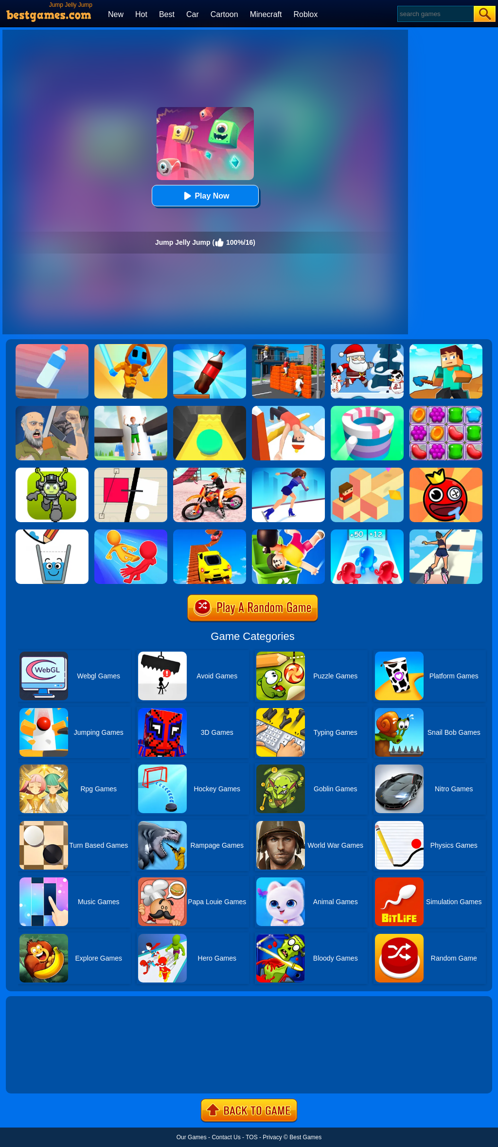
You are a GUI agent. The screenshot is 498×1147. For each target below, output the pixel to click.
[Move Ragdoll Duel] (130, 532)
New (116, 14)
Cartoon (224, 14)
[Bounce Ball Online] (445, 471)
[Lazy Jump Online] (288, 532)
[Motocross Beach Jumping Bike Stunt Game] (209, 471)
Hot (141, 14)
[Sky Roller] (445, 532)
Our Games (192, 1137)
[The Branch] (367, 471)
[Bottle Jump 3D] (209, 347)
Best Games (305, 1137)
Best (167, 14)
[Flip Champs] (288, 409)
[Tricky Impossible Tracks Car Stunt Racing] (209, 532)
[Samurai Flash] (130, 347)
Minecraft (266, 14)
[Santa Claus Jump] (367, 347)
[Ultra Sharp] (130, 471)
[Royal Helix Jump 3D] (130, 409)
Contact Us (226, 1137)
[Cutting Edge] (288, 471)
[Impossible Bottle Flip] (52, 347)
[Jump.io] (288, 347)
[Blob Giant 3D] (367, 532)
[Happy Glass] (52, 532)
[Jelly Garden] (445, 409)
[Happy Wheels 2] (52, 409)
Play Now (205, 196)
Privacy (272, 1137)
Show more (38, 1075)
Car (192, 14)
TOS (251, 1137)
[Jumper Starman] (52, 471)
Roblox (305, 14)
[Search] (435, 14)
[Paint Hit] (367, 409)
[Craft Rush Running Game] (445, 347)
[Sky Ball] (209, 409)
